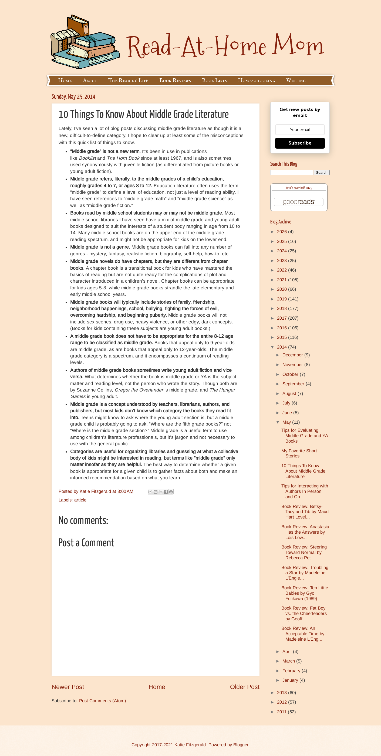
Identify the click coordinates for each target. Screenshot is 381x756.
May (287, 422)
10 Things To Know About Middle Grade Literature (303, 471)
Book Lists (214, 80)
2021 (282, 279)
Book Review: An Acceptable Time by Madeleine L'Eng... (302, 634)
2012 (282, 702)
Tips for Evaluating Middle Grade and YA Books (304, 436)
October (291, 374)
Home (65, 80)
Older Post (244, 686)
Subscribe (300, 143)
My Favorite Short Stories (299, 453)
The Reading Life (128, 80)
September (294, 383)
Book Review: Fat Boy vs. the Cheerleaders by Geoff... (304, 613)
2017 (282, 318)
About (90, 80)
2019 (282, 299)
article (80, 500)
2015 (282, 337)
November (293, 364)
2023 (282, 260)
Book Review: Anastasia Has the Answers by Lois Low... (305, 532)
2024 (282, 250)
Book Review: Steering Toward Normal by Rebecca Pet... (304, 552)
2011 (282, 711)
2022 (282, 270)
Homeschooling (256, 80)
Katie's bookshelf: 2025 (299, 188)
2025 (282, 241)
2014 (282, 347)
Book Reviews (175, 80)
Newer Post (68, 686)
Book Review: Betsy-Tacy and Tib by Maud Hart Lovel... (305, 512)
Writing (296, 80)
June (287, 412)
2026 (282, 231)
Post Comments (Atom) (102, 700)
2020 (282, 289)
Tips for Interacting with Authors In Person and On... (304, 491)
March (289, 661)
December (293, 354)
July (287, 403)
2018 (282, 308)
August (290, 393)
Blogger (240, 744)
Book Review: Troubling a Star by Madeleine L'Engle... (304, 573)
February (292, 670)
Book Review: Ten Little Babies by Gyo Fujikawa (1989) (304, 593)
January (290, 680)
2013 (282, 692)
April (287, 651)
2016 (282, 327)
